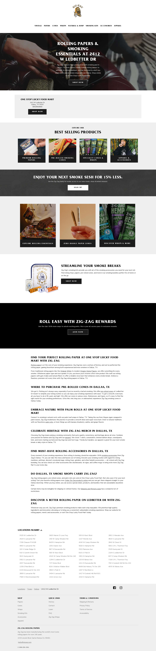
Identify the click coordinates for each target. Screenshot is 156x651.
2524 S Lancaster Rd (27, 539)
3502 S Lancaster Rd (27, 560)
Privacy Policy (85, 606)
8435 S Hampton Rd (57, 542)
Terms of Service (86, 609)
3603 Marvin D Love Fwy (58, 535)
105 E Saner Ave (55, 546)
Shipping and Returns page (91, 489)
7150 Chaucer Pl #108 (28, 542)
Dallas (36, 589)
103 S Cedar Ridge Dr (28, 549)
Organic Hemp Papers (88, 371)
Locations (21, 589)
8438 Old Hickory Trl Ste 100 (90, 566)
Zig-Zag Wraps (54, 617)
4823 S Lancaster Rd (116, 539)
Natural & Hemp (76, 26)
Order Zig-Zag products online (76, 480)
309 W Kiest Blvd (85, 535)
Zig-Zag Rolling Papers (29, 628)
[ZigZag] (78, 10)
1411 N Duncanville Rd (87, 563)
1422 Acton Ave (55, 577)
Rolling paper (36, 365)
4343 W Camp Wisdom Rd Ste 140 (62, 556)
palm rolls (49, 422)
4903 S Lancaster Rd (27, 546)
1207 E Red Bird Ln (86, 570)
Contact (52, 606)
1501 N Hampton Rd (86, 556)
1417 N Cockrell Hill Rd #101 (89, 573)
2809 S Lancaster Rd (27, 573)
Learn (51, 609)
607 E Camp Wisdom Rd (117, 556)
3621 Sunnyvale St (27, 556)
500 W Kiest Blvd (56, 553)
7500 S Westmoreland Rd (29, 577)
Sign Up (78, 187)
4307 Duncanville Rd (27, 563)
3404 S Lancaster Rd (57, 573)
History (51, 602)
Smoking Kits (92, 26)
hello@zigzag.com (24, 642)
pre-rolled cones (107, 391)
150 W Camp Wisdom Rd (58, 539)
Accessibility (84, 613)
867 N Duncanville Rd (57, 549)
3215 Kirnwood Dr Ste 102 (30, 570)
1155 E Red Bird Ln (27, 566)
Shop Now (78, 82)
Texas (29, 589)
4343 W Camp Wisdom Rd (89, 542)
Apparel (117, 26)
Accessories (106, 26)
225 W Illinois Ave (85, 560)
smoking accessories (109, 455)
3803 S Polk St (54, 570)
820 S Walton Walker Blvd (59, 566)
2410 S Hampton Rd (86, 577)
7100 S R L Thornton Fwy (118, 560)
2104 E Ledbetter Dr (116, 553)
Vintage (38, 26)
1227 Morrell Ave (85, 539)
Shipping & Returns (87, 602)
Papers (47, 26)
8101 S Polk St (84, 553)
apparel (68, 437)
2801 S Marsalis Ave (116, 535)
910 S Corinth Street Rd (28, 553)
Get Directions (37, 106)
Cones (55, 26)
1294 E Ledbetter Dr (57, 560)
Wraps (63, 26)
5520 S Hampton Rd (86, 546)
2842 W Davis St (114, 542)
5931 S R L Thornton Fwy (118, 546)
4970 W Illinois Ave (115, 566)
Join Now (78, 332)
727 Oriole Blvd (55, 563)
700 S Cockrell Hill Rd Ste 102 (119, 563)
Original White (66, 371)
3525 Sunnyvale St (115, 549)
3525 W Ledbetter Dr (28, 535)
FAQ (50, 613)
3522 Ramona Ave (86, 549)
